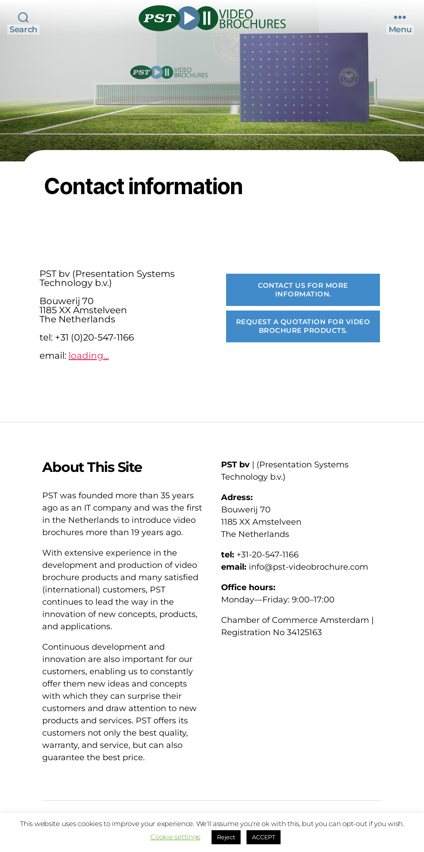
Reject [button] (226, 837)
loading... (89, 355)
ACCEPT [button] (263, 837)
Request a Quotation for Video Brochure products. (303, 326)
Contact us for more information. (303, 289)
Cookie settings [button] (175, 836)
